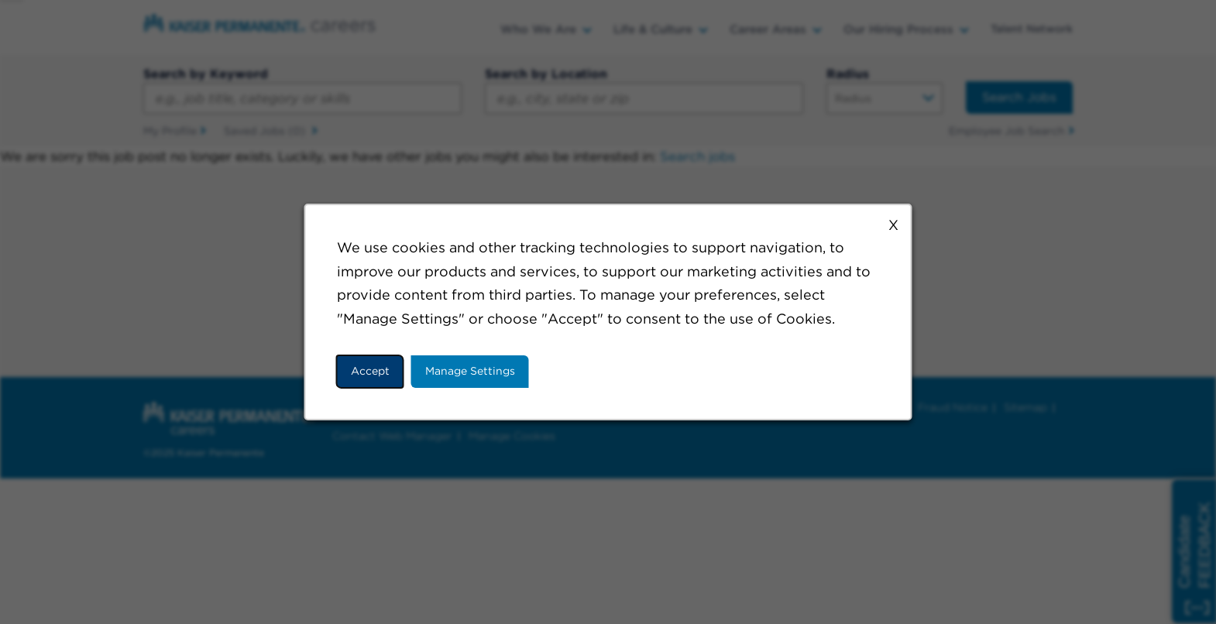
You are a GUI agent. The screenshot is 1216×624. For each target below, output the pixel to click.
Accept (370, 371)
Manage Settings (470, 371)
